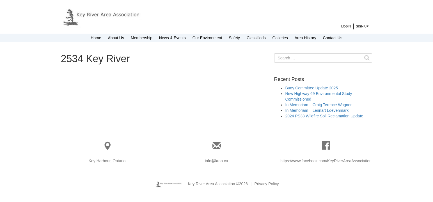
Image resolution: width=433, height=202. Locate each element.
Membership (141, 38)
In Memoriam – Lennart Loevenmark (317, 110)
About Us (116, 38)
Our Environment (207, 38)
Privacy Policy (266, 184)
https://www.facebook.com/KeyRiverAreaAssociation (325, 161)
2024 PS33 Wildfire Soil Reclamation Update (324, 116)
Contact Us (332, 38)
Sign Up (362, 26)
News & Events (172, 38)
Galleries (280, 38)
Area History (305, 38)
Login (346, 26)
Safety (234, 38)
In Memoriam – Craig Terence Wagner (318, 105)
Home (96, 38)
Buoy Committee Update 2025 (311, 88)
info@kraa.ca (216, 161)
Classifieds (256, 38)
